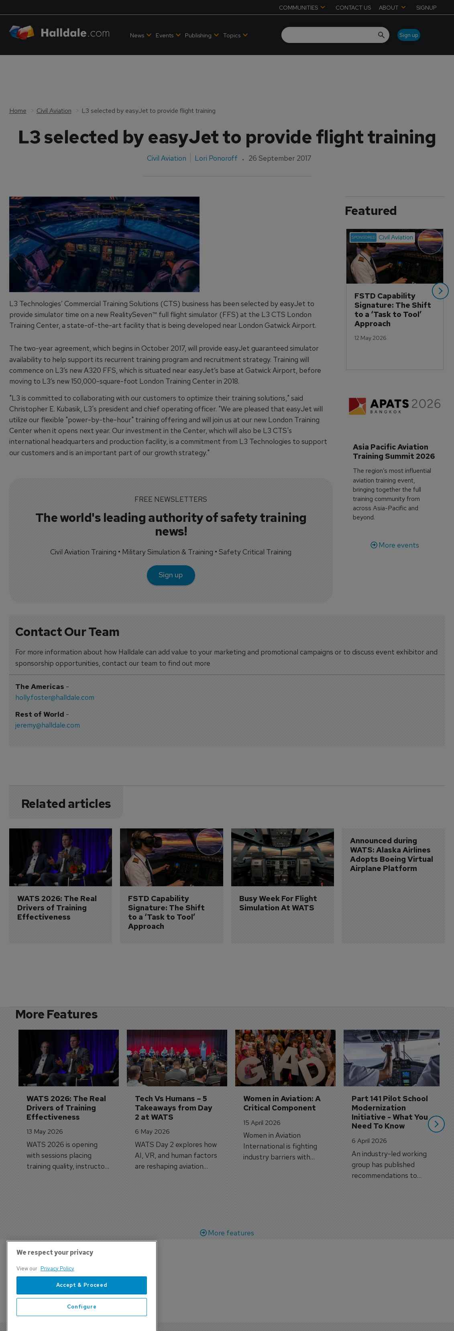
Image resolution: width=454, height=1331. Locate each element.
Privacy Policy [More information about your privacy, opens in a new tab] (57, 1301)
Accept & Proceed (82, 1318)
